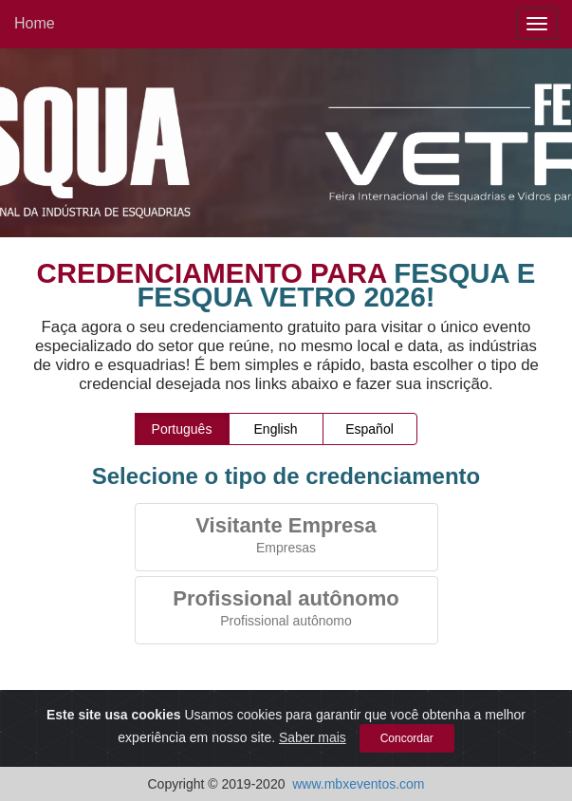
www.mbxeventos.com (358, 784)
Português (182, 429)
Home (34, 23)
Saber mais (312, 738)
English (276, 429)
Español (369, 429)
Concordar (407, 739)
